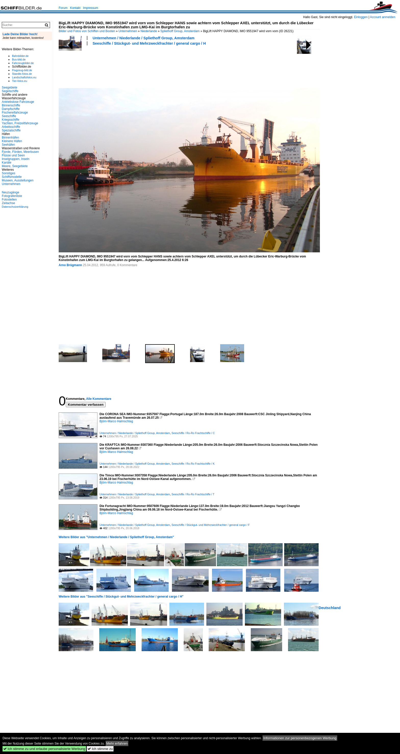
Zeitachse (8, 203)
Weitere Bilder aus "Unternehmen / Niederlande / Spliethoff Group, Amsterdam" (116, 537)
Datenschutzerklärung (15, 206)
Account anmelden (382, 17)
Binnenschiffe (11, 105)
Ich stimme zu (100, 749)
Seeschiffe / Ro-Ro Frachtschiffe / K (193, 463)
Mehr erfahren (117, 743)
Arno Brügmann (70, 265)
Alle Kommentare (98, 399)
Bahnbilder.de (20, 55)
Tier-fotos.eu (19, 80)
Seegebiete (9, 87)
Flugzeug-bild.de (22, 70)
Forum (63, 8)
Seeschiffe (9, 116)
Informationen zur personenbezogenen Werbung (299, 738)
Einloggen (361, 17)
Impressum (90, 8)
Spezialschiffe (11, 130)
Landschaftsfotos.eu (24, 77)
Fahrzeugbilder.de (23, 63)
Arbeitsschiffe (11, 127)
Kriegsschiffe (10, 119)
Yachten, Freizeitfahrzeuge (20, 123)
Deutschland (330, 608)
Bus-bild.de (19, 59)
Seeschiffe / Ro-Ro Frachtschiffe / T (192, 494)
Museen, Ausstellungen (17, 180)
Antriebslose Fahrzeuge (18, 102)
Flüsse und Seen (13, 155)
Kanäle (6, 162)
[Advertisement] (151, 66)
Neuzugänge (10, 192)
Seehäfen (8, 144)
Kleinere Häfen (12, 141)
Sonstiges (8, 173)
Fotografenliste (12, 196)
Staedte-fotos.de (22, 73)
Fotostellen (9, 199)
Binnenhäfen (10, 137)
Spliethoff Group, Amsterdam (180, 31)
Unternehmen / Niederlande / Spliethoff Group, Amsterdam (143, 38)
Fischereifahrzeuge (15, 112)
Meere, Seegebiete (15, 166)
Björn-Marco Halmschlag (116, 421)
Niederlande (149, 31)
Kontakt (75, 8)
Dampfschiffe (11, 109)
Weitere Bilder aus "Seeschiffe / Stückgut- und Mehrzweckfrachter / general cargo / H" (121, 596)
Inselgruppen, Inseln (15, 159)
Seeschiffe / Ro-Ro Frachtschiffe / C (193, 433)
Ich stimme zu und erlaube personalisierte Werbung (44, 749)
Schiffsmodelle (12, 177)
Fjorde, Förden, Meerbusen (20, 152)
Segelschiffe (10, 91)
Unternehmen (128, 31)
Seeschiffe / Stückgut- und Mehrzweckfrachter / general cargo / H (149, 43)
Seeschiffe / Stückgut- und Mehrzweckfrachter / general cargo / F (210, 524)
